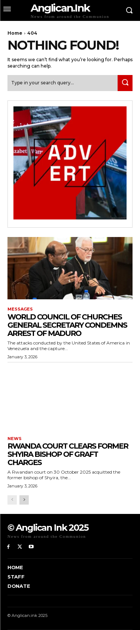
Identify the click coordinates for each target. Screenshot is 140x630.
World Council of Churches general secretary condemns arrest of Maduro (67, 325)
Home (14, 33)
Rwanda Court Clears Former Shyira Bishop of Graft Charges (67, 454)
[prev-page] (12, 500)
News (14, 438)
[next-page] (24, 500)
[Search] (125, 83)
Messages (20, 309)
